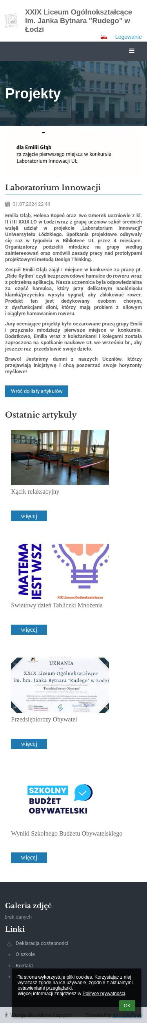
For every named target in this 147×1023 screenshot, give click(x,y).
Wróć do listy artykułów (37, 391)
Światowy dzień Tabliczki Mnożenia (57, 605)
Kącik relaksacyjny (35, 491)
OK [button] (127, 1005)
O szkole (25, 954)
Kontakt (24, 965)
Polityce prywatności (103, 993)
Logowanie (128, 37)
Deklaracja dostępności (42, 943)
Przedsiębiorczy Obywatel (44, 719)
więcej (29, 515)
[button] (104, 37)
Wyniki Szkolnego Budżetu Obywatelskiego (66, 833)
